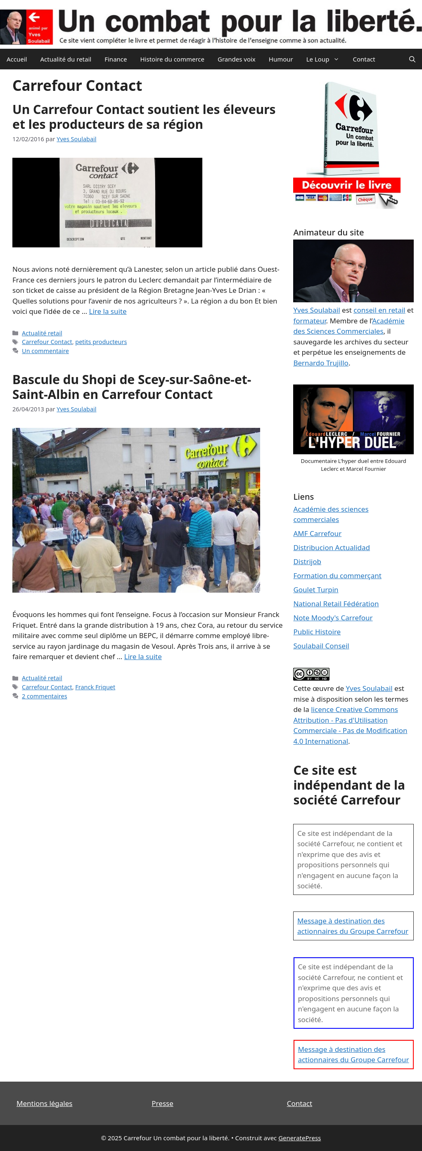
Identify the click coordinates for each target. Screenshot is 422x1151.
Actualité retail (42, 333)
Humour (281, 59)
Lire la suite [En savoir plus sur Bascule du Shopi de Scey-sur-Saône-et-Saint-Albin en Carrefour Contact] (143, 656)
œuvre (323, 688)
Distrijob (307, 561)
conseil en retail (379, 310)
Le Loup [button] (326, 59)
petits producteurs (101, 342)
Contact (364, 59)
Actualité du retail (65, 59)
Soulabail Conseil (321, 645)
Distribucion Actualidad (331, 547)
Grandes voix (237, 59)
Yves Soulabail (369, 688)
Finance (115, 59)
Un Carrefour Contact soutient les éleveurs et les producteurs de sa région (144, 117)
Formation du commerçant (337, 575)
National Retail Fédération (336, 603)
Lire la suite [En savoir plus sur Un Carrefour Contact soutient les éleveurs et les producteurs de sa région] (108, 311)
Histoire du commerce (172, 59)
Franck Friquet (95, 687)
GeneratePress (299, 1138)
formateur (309, 320)
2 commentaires (44, 696)
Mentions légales (44, 1103)
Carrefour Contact (47, 342)
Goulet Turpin (315, 589)
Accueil (17, 59)
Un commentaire (45, 351)
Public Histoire (317, 631)
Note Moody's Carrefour (332, 617)
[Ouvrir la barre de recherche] (412, 59)
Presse (162, 1103)
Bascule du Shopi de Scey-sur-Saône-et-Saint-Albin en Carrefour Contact (131, 387)
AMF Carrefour (317, 533)
